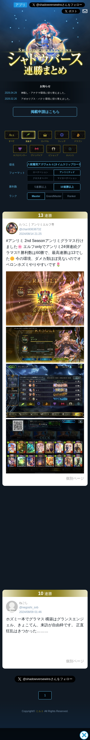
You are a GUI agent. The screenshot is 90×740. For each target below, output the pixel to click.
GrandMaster (53, 196)
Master (36, 196)
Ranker (71, 196)
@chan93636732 (30, 229)
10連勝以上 (67, 186)
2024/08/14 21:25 (30, 234)
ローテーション (40, 172)
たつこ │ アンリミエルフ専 (36, 224)
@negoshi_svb (28, 607)
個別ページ (75, 478)
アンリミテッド (67, 172)
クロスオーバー (40, 178)
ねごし (23, 603)
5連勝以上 (41, 186)
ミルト (40, 711)
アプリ (20, 5)
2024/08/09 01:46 (30, 612)
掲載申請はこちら (45, 112)
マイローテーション (67, 178)
